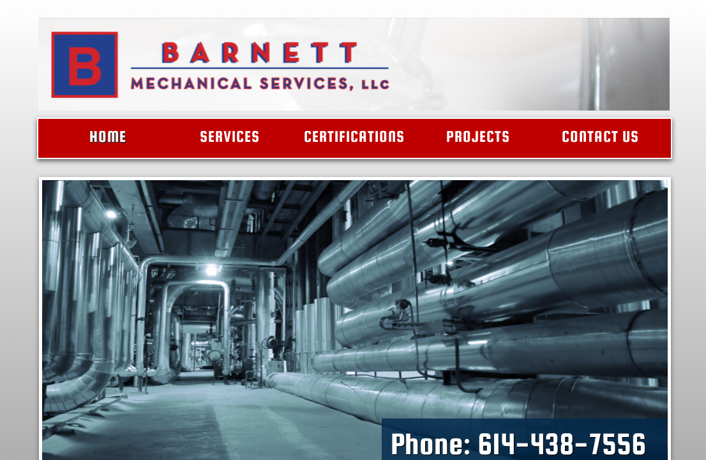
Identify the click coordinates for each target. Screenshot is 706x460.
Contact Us (600, 136)
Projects (478, 136)
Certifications (354, 136)
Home (107, 136)
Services (230, 136)
